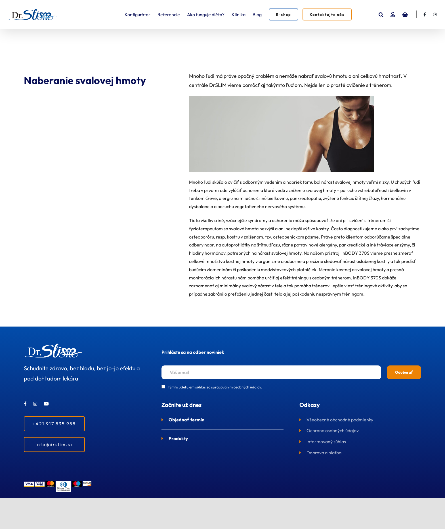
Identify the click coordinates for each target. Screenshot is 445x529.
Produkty (178, 438)
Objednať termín (186, 420)
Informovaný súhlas (326, 441)
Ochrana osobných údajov (333, 430)
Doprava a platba (324, 452)
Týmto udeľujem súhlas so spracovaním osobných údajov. (215, 387)
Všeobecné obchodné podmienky (340, 420)
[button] (381, 14)
